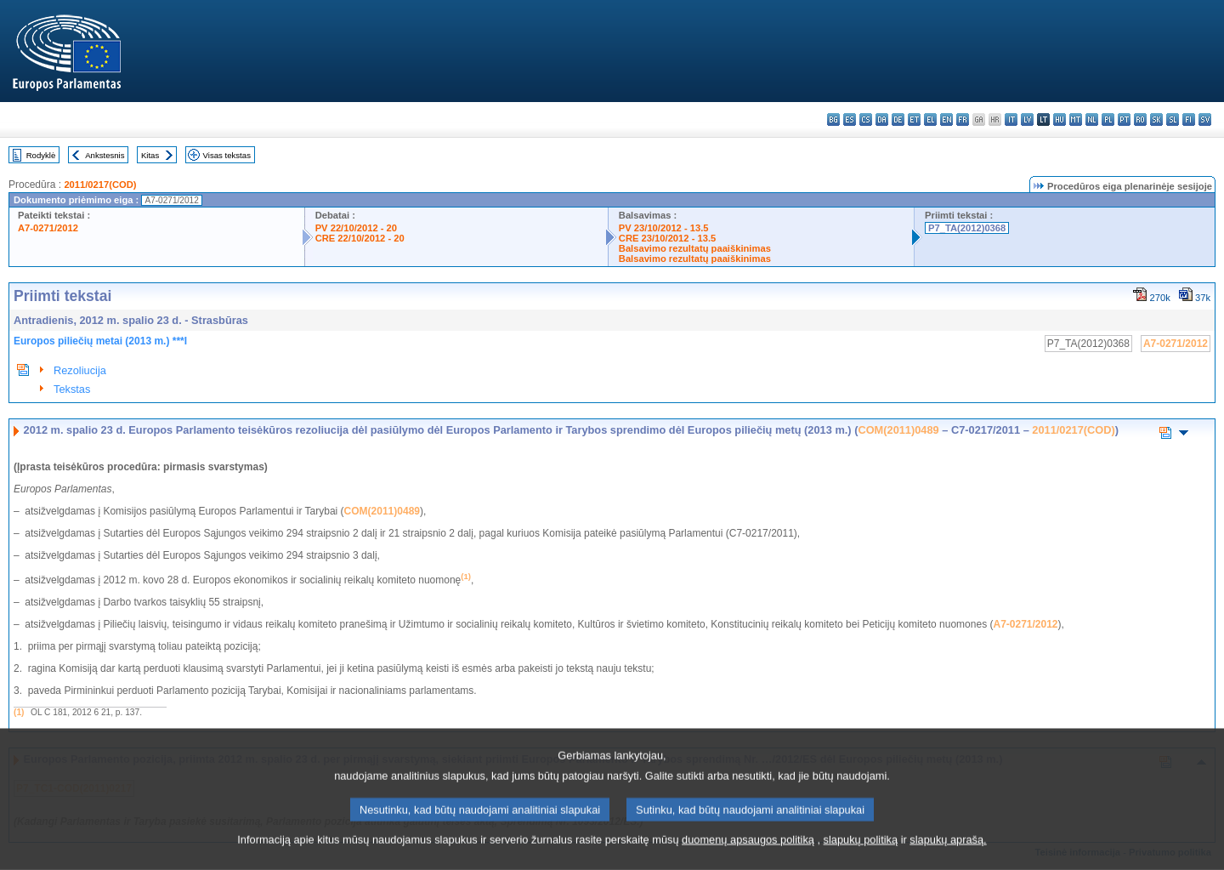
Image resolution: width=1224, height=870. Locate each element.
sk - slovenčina (1156, 119)
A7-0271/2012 (48, 228)
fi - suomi (1188, 119)
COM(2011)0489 (898, 430)
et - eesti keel (914, 119)
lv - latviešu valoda (1027, 119)
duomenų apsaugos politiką (748, 857)
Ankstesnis (104, 155)
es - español (849, 119)
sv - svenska (1204, 119)
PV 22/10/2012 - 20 (356, 228)
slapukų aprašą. (948, 857)
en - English (946, 119)
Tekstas (72, 389)
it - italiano (1011, 119)
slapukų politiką (861, 857)
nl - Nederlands (1091, 119)
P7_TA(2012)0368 (967, 228)
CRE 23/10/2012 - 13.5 (667, 238)
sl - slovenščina (1172, 119)
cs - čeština (865, 119)
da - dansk (882, 119)
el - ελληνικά (930, 119)
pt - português (1124, 119)
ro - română (1140, 119)
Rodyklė (41, 155)
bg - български (833, 119)
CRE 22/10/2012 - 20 (360, 238)
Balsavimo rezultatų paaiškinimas (695, 248)
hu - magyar (1059, 119)
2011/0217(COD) (100, 184)
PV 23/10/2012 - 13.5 (664, 228)
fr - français (962, 119)
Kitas (150, 155)
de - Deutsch (898, 119)
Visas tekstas (227, 155)
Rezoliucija (80, 370)
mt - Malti (1075, 119)
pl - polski (1108, 119)
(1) (19, 712)
